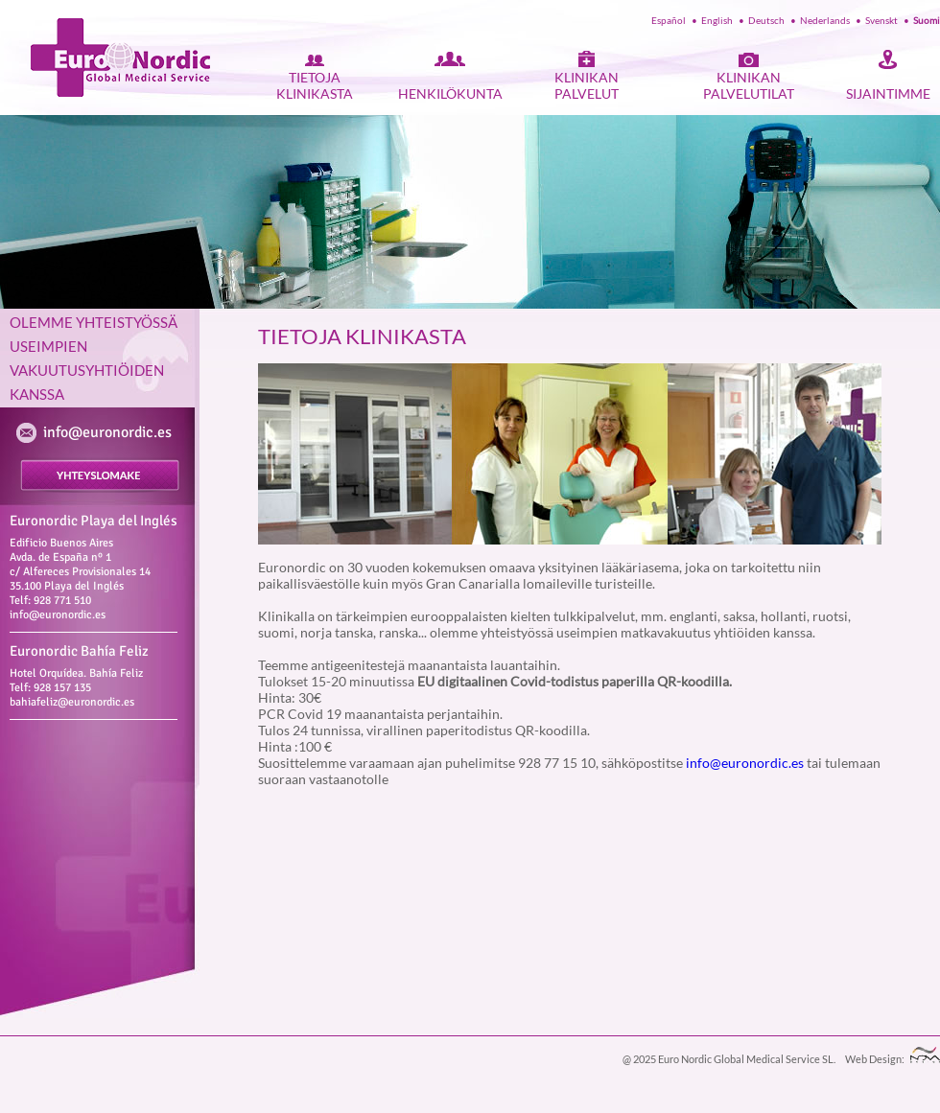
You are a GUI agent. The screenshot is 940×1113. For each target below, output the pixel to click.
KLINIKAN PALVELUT (586, 85)
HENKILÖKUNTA (450, 93)
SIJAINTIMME (888, 93)
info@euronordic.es (107, 432)
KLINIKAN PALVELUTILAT (748, 85)
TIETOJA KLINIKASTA (314, 85)
